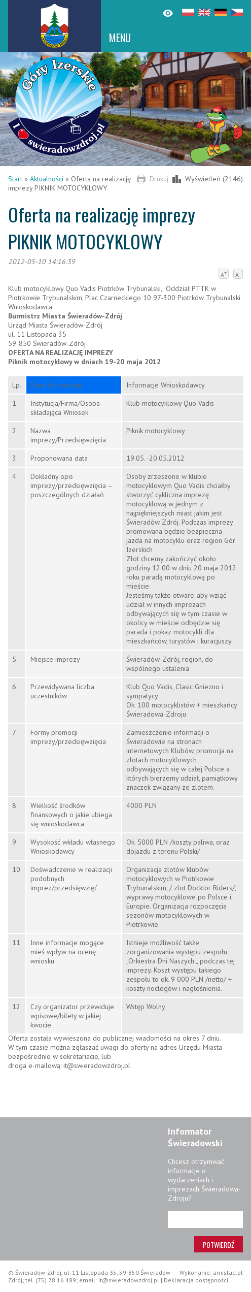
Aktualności (46, 178)
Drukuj (159, 178)
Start (15, 178)
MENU (120, 37)
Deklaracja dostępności (196, 1280)
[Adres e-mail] (205, 1219)
